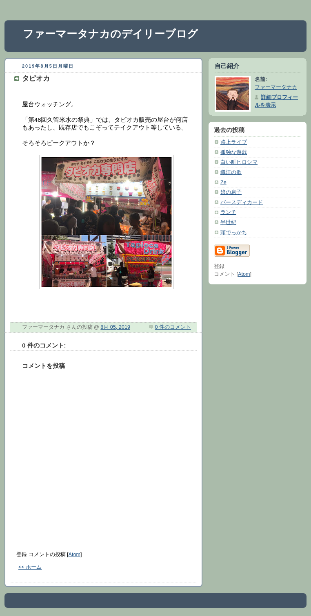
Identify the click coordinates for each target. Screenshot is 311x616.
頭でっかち (233, 232)
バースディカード (241, 202)
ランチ (228, 212)
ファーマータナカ (276, 87)
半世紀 (228, 222)
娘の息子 (231, 192)
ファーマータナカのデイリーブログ (110, 34)
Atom (74, 554)
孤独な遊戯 (233, 152)
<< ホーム (30, 567)
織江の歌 (231, 172)
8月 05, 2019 (115, 327)
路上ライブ (233, 142)
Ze (223, 182)
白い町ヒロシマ (239, 162)
